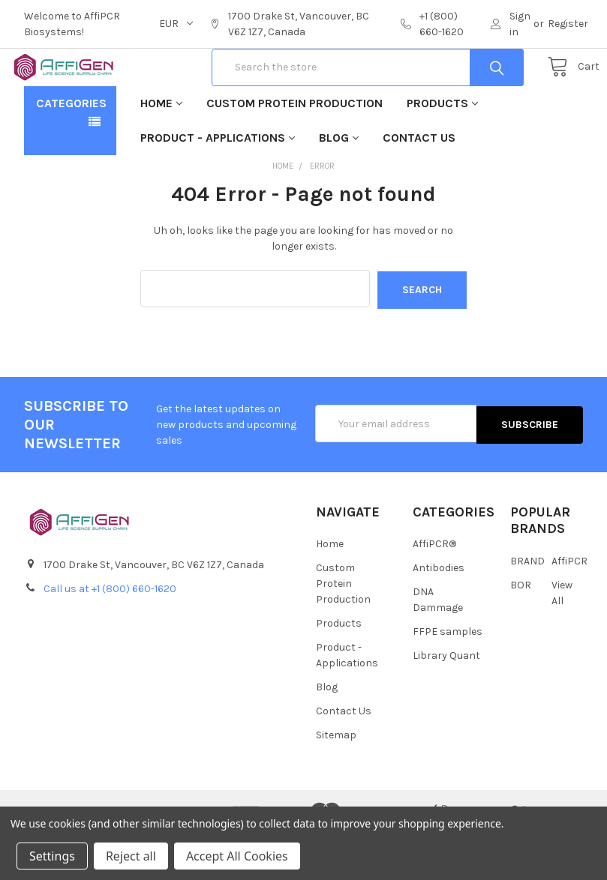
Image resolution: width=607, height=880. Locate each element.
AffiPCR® (434, 591)
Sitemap (336, 782)
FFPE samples (447, 678)
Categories (71, 151)
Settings (52, 856)
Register (568, 23)
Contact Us (419, 185)
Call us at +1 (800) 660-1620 (110, 635)
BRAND (527, 607)
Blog (339, 185)
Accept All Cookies (237, 856)
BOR (520, 631)
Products (442, 151)
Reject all (131, 856)
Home (161, 151)
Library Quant (446, 702)
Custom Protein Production (294, 151)
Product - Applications (217, 185)
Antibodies (438, 615)
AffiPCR (569, 607)
